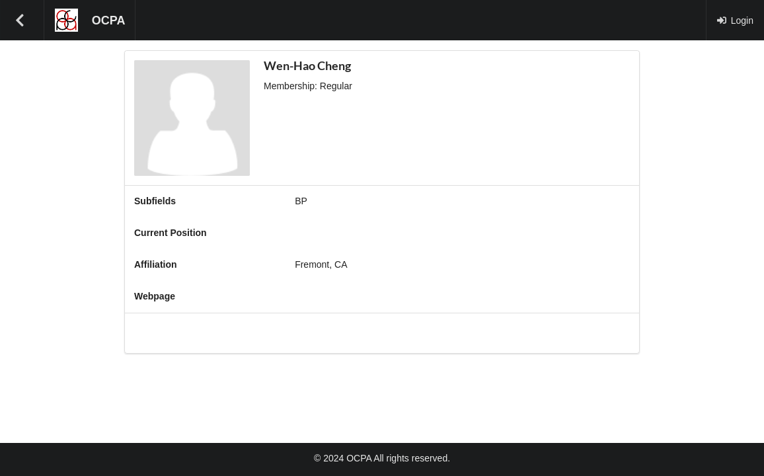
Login (734, 20)
